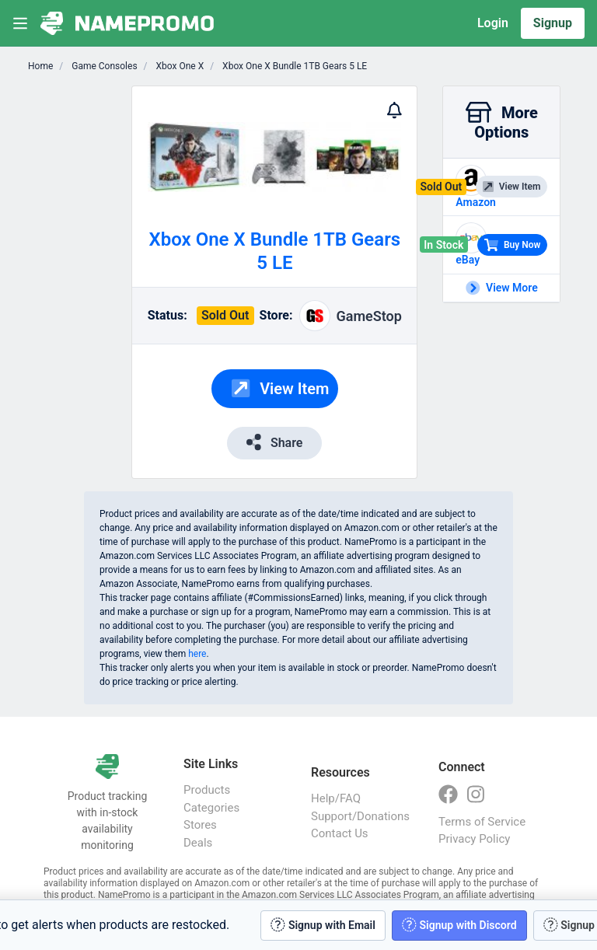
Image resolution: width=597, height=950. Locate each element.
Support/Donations (359, 816)
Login (492, 23)
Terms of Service (481, 822)
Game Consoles (103, 66)
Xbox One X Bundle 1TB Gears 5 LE (293, 66)
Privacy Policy (474, 839)
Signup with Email (323, 924)
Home (40, 66)
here (197, 653)
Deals (197, 843)
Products (206, 790)
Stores (200, 825)
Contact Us (339, 833)
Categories (211, 808)
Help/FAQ (336, 798)
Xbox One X (179, 66)
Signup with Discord (459, 924)
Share (274, 442)
